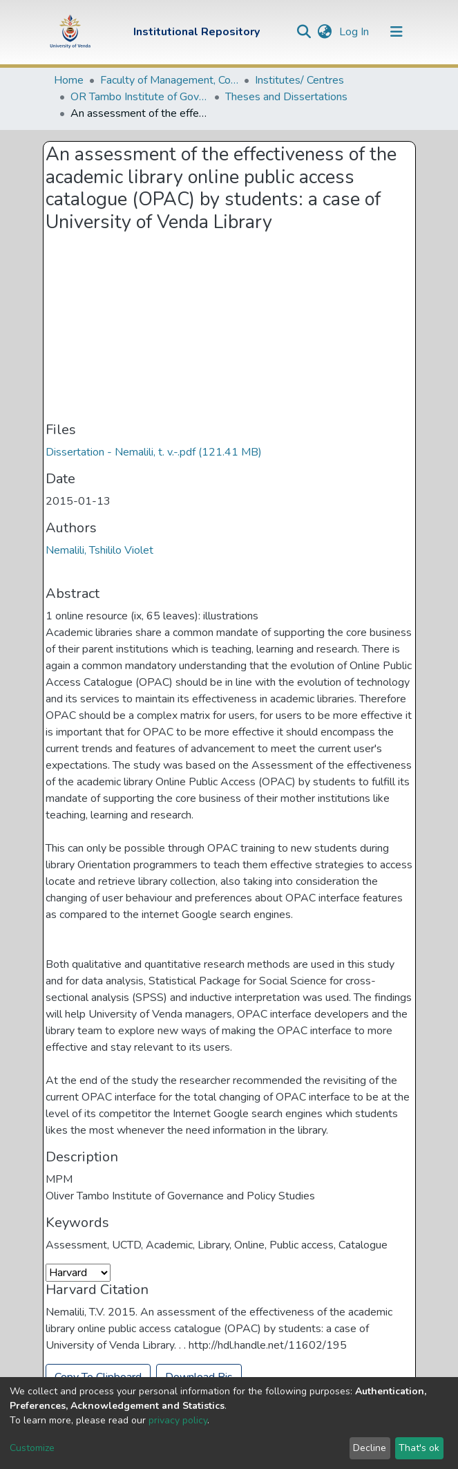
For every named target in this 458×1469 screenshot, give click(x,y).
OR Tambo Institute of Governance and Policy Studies (139, 96)
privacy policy (178, 1420)
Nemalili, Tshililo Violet (99, 550)
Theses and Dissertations (286, 96)
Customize (32, 1447)
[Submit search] (304, 32)
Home (69, 80)
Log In (355, 31)
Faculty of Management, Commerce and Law (169, 80)
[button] (325, 32)
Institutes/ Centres (299, 80)
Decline (369, 1447)
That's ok (419, 1447)
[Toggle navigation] (396, 32)
